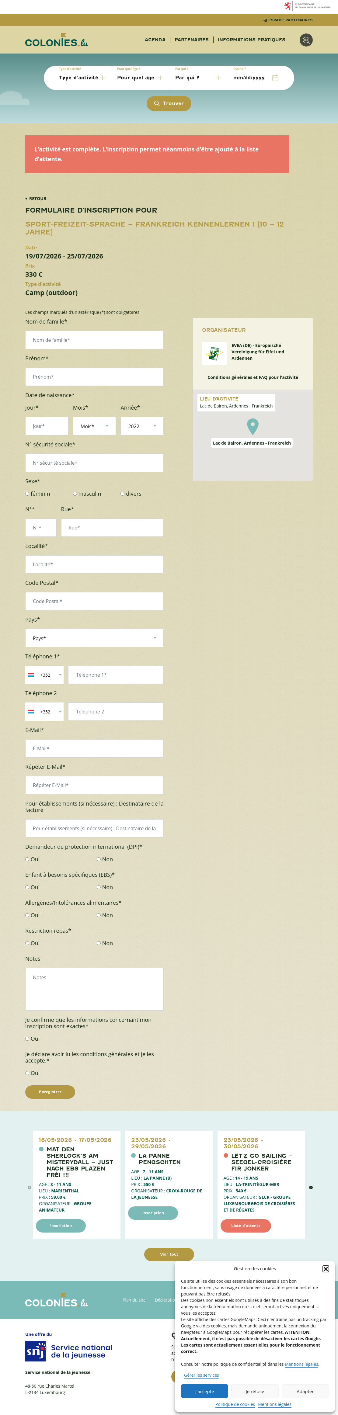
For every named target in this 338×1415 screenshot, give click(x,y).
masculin (87, 494)
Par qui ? (181, 69)
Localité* (36, 546)
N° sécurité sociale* (50, 444)
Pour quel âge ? (128, 69)
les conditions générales (102, 1054)
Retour (37, 198)
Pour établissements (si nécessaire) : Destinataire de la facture (94, 806)
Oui (32, 859)
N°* (30, 509)
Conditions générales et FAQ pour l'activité (252, 377)
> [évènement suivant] (310, 1188)
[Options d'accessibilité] (306, 40)
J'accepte (204, 1391)
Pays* (32, 619)
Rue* (67, 509)
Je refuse (255, 1391)
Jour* (32, 407)
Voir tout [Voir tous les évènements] (169, 1254)
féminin (37, 494)
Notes (32, 958)
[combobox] (44, 675)
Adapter (305, 1391)
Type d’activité (70, 69)
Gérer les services (201, 1375)
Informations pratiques (251, 39)
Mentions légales (301, 1364)
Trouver (169, 103)
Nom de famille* (46, 321)
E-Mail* (34, 730)
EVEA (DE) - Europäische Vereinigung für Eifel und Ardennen (258, 351)
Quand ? (239, 69)
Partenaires (192, 39)
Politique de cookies (235, 1404)
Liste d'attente (245, 1225)
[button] (326, 1269)
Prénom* (37, 358)
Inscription (61, 1225)
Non (105, 859)
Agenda (155, 39)
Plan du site (134, 1300)
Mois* (80, 407)
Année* (130, 407)
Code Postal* (41, 583)
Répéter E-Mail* (45, 767)
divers (130, 494)
